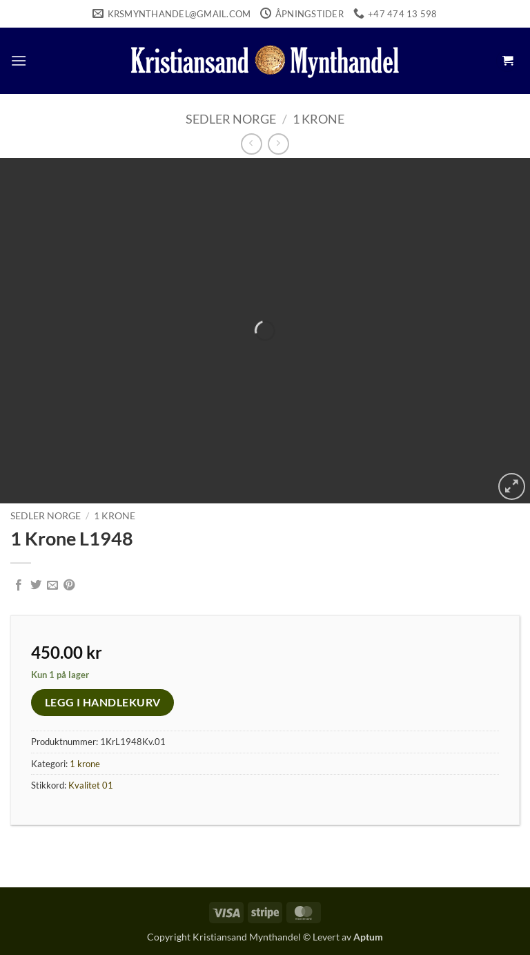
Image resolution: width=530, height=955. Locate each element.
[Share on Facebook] (18, 585)
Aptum (368, 937)
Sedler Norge (231, 118)
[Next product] (251, 144)
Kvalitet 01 (90, 785)
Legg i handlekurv (103, 702)
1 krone (318, 118)
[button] (18, 60)
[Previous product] (278, 144)
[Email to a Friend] (52, 585)
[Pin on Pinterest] (69, 585)
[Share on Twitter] (35, 585)
